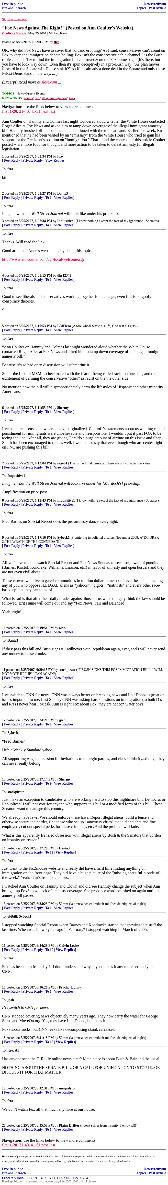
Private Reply (33, 160)
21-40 (24, 111)
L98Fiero (64, 326)
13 (4, 779)
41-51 (35, 111)
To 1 (48, 198)
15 (4, 904)
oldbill (64, 628)
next (45, 111)
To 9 (48, 783)
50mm (63, 904)
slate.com (49, 82)
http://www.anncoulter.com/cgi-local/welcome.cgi (43, 259)
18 (4, 1038)
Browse (7, 8)
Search (21, 8)
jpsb (62, 720)
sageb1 (62, 463)
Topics (141, 8)
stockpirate (67, 670)
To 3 (48, 504)
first (5, 111)
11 (3, 670)
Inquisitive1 (66, 221)
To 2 (48, 678)
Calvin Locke (69, 946)
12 (4, 720)
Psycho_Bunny (70, 987)
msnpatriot (67, 1088)
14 (4, 848)
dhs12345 (64, 275)
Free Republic (12, 4)
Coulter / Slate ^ (14, 33)
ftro (60, 156)
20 (4, 1125)
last (52, 111)
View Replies (54, 160)
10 (4, 628)
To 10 (49, 950)
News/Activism (155, 4)
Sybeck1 (63, 537)
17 (4, 987)
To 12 (49, 1042)
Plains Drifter (69, 1125)
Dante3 (62, 193)
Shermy (63, 408)
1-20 (13, 111)
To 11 (49, 852)
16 (4, 946)
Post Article (157, 8)
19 (4, 1088)
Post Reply (12, 160)
